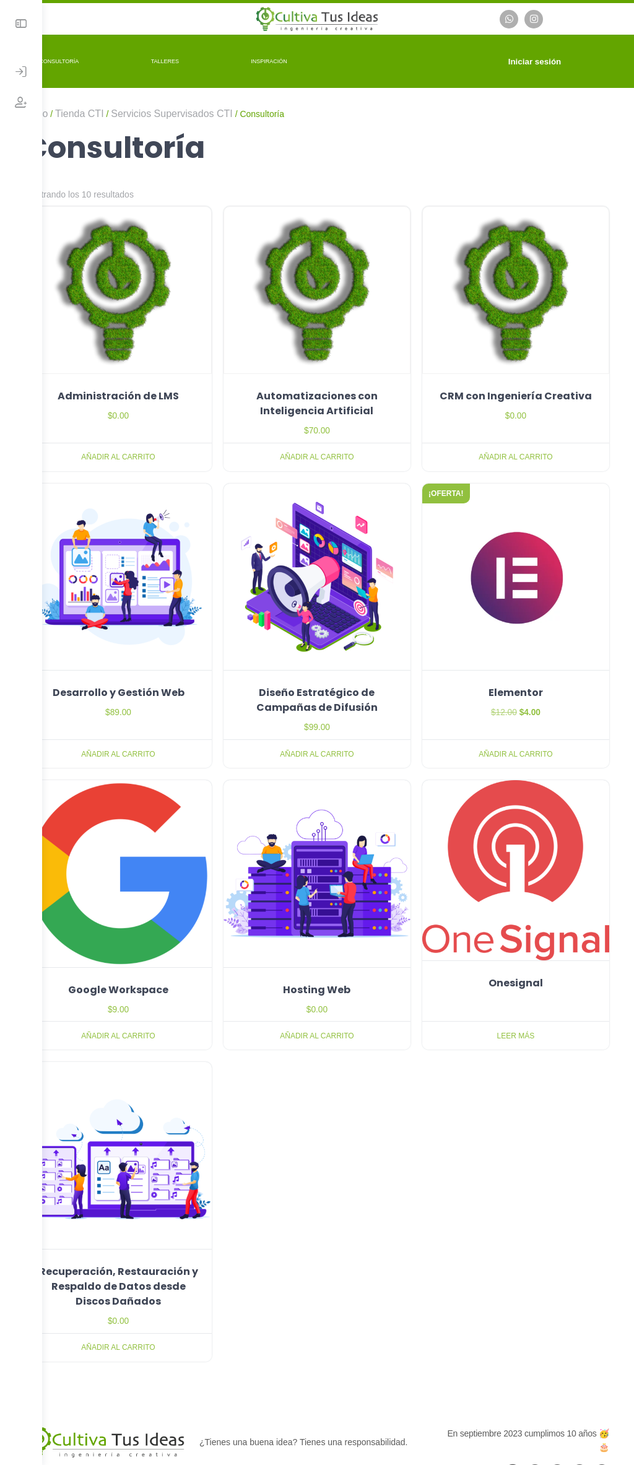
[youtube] (601, 1424)
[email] (512, 1424)
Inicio (78, 112)
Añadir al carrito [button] (153, 443)
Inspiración (311, 59)
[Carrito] (490, 59)
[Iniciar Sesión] (21, 71)
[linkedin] (579, 1424)
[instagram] (557, 1424)
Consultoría (101, 59)
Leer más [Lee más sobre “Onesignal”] (522, 995)
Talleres (207, 59)
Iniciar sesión (542, 59)
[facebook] (535, 1424)
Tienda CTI (121, 112)
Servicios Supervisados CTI (214, 112)
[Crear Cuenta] (21, 102)
